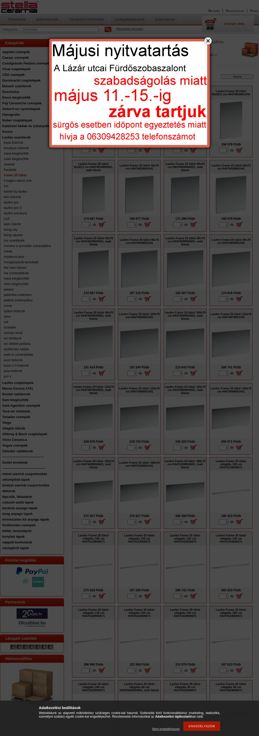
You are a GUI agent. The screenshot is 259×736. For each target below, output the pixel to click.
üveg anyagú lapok (17, 514)
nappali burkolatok (17, 542)
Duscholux (10, 92)
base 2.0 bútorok (16, 365)
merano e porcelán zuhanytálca (27, 246)
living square (13, 235)
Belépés (214, 11)
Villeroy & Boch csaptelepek (24, 434)
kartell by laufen (15, 191)
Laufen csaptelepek (18, 383)
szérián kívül (13, 333)
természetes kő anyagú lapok (25, 519)
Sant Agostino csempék (21, 405)
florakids (10, 170)
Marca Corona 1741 (17, 388)
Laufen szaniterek (16, 137)
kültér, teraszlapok (17, 531)
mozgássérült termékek (21, 262)
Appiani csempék (16, 52)
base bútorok (13, 142)
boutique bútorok (16, 148)
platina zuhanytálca (18, 300)
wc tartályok (13, 338)
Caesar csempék (15, 58)
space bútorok (14, 311)
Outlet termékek (15, 462)
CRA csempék (13, 75)
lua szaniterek (14, 240)
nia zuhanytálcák (16, 273)
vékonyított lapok (16, 480)
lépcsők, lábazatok (17, 497)
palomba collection (18, 295)
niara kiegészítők (16, 278)
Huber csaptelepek (17, 120)
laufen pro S (13, 208)
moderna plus (14, 257)
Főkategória (79, 77)
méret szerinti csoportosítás (24, 474)
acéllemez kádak (16, 349)
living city (11, 229)
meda (8, 251)
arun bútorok (13, 360)
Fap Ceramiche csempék (22, 103)
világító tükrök (13, 428)
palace (9, 289)
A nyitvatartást (79, 51)
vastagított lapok (15, 548)
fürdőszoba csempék (19, 525)
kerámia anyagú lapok (20, 508)
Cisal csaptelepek (16, 69)
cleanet (9, 164)
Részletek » (207, 55)
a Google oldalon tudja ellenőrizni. (91, 54)
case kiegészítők (16, 159)
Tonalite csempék (16, 417)
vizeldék (10, 327)
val (6, 322)
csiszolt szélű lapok (18, 502)
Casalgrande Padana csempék (26, 63)
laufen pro (11, 202)
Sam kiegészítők (15, 400)
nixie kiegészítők (16, 284)
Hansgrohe (11, 114)
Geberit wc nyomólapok (21, 109)
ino (6, 186)
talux (7, 316)
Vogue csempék (15, 445)
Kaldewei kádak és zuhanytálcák (28, 126)
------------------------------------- (23, 457)
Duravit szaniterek (16, 86)
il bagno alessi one (18, 181)
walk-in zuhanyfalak (18, 354)
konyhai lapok (13, 536)
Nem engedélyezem (166, 729)
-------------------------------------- (23, 468)
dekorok (9, 491)
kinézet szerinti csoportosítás (25, 485)
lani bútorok (12, 197)
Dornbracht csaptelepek (21, 80)
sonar (8, 306)
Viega (6, 423)
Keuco (7, 132)
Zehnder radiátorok (17, 451)
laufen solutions (15, 213)
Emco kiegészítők (16, 97)
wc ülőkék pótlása (17, 344)
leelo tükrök (12, 224)
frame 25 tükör (15, 175)
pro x (7, 376)
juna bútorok (13, 371)
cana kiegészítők (16, 153)
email (100, 47)
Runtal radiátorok (16, 394)
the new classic (15, 267)
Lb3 (7, 219)
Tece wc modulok (16, 411)
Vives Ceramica (14, 440)
